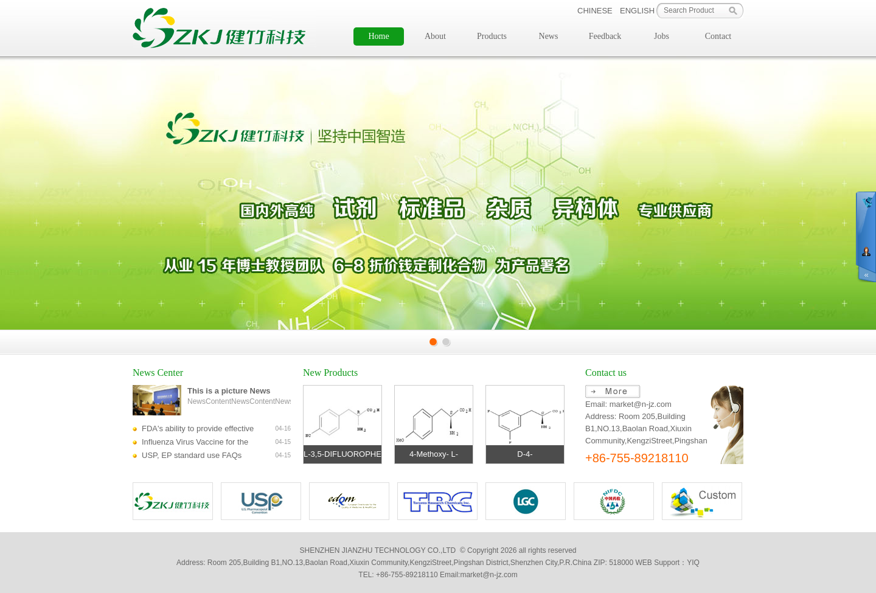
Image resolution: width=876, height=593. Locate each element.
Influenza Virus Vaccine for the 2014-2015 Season (195, 443)
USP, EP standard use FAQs (192, 455)
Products (492, 36)
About (435, 36)
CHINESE (595, 10)
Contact (718, 36)
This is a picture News (229, 390)
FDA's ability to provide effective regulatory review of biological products (198, 429)
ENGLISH (637, 10)
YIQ (693, 562)
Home (378, 36)
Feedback (605, 36)
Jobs (661, 36)
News (548, 36)
